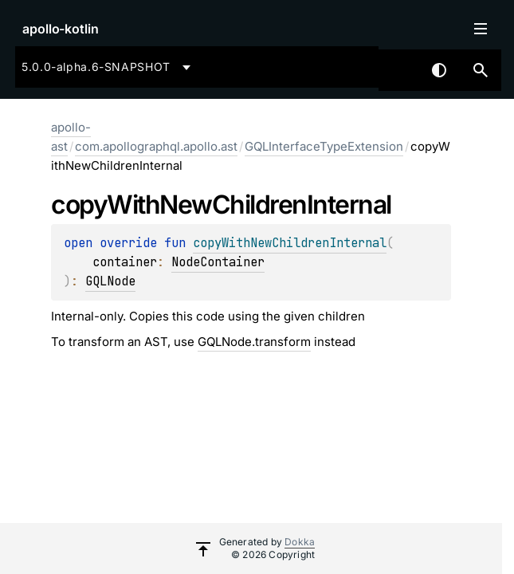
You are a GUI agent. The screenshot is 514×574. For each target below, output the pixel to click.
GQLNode (110, 281)
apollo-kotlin (60, 29)
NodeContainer (218, 262)
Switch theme (439, 70)
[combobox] (108, 67)
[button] (480, 70)
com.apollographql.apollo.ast (156, 146)
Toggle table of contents (480, 28)
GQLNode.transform (254, 341)
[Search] (480, 70)
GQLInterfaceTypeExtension (324, 146)
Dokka (299, 542)
